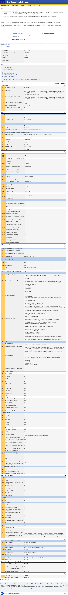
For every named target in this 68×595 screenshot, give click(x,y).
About (29, 5)
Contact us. (7, 579)
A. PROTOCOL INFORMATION (7, 66)
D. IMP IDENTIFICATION (6, 71)
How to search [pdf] (15, 36)
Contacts (23, 5)
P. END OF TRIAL (5, 81)
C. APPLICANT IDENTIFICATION (7, 69)
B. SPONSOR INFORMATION (7, 67)
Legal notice (65, 585)
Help (67, 2)
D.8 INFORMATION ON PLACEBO (8, 72)
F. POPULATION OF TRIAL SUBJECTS (8, 76)
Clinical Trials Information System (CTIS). (8, 18)
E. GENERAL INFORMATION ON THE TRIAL (10, 74)
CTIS (37, 586)
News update (37, 5)
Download (8, 46)
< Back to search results (5, 44)
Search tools (21, 39)
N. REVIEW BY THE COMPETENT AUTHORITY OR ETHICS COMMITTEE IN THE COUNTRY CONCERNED (21, 79)
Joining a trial (14, 5)
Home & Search (5, 5)
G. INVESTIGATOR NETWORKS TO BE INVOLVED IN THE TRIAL (13, 78)
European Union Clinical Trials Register (9, 11)
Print (3, 46)
